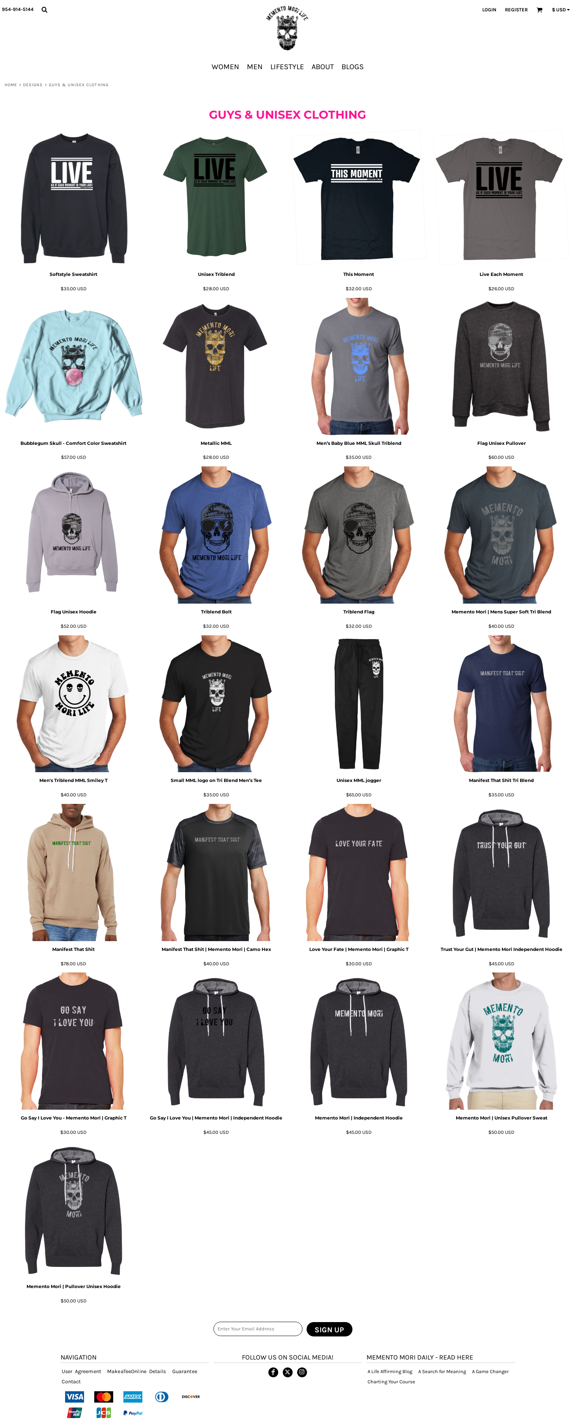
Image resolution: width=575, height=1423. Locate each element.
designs (33, 84)
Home (11, 84)
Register (516, 9)
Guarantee (184, 1371)
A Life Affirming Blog (390, 1371)
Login (489, 9)
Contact (71, 1381)
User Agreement (81, 1371)
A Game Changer (490, 1371)
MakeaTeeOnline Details (136, 1371)
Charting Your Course (391, 1381)
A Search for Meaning (442, 1371)
